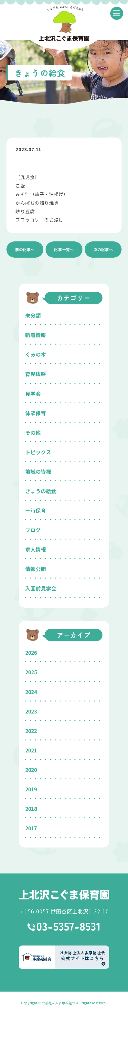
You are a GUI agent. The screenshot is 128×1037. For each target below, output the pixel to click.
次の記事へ (103, 249)
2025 (31, 672)
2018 (31, 808)
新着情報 (35, 335)
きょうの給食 (40, 491)
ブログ (33, 530)
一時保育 (35, 510)
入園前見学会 (40, 588)
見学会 (33, 393)
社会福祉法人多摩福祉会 (57, 1002)
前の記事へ (25, 249)
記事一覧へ (64, 249)
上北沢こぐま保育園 (64, 895)
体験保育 (35, 413)
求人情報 (35, 549)
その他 (33, 432)
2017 (31, 828)
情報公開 (35, 569)
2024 (31, 692)
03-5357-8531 (64, 926)
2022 (31, 731)
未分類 (33, 315)
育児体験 (35, 374)
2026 (31, 652)
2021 (31, 750)
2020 (31, 770)
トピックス (38, 452)
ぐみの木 (35, 354)
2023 (31, 711)
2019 (31, 789)
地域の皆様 (38, 471)
